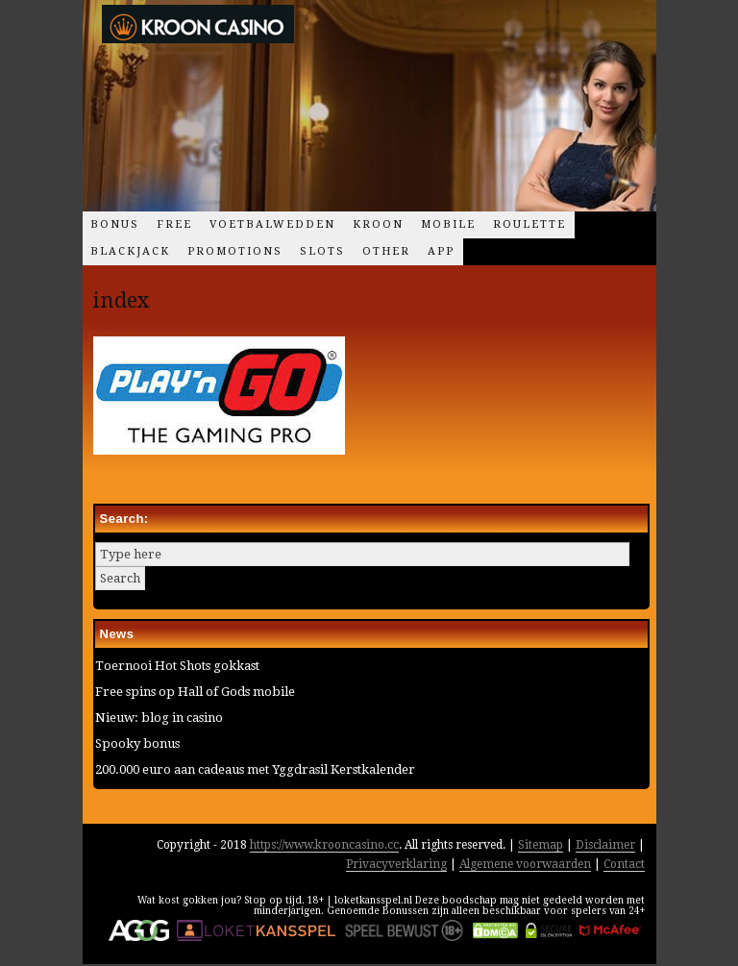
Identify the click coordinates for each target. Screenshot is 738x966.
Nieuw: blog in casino (159, 717)
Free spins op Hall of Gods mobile (195, 691)
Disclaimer (605, 845)
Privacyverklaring (396, 864)
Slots (322, 251)
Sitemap (540, 845)
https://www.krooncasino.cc (324, 845)
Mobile (448, 224)
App (441, 251)
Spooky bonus (137, 743)
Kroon (378, 224)
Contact (624, 864)
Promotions (235, 251)
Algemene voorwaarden (525, 864)
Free (174, 224)
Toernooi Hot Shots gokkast (177, 665)
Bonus (114, 224)
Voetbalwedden (272, 224)
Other (386, 251)
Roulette (529, 224)
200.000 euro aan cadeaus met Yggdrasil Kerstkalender (255, 769)
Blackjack (130, 251)
